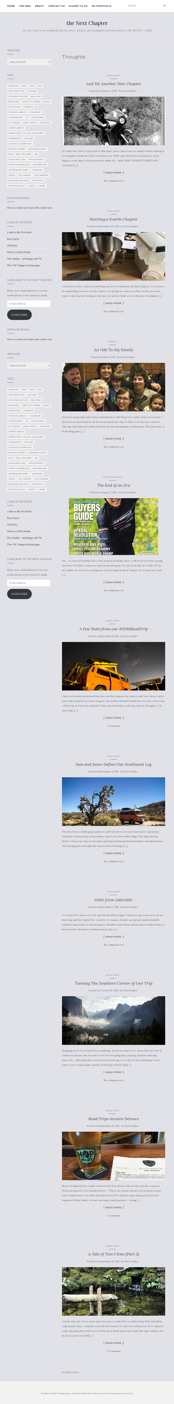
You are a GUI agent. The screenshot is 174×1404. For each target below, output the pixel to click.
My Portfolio (101, 6)
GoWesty (12, 245)
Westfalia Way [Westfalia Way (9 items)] (16, 186)
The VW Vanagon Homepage (23, 265)
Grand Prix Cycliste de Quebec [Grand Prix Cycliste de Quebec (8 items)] (26, 133)
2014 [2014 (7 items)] (32, 86)
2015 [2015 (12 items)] (40, 86)
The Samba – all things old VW (24, 258)
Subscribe (19, 314)
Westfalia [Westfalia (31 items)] (38, 180)
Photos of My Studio (19, 252)
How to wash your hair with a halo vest (29, 207)
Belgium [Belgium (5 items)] (36, 96)
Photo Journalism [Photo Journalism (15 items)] (18, 165)
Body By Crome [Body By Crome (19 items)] (31, 102)
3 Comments (114, 1351)
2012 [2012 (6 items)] (24, 86)
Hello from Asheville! (113, 899)
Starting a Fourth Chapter (114, 219)
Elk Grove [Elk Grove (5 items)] (14, 123)
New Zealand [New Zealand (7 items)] (23, 154)
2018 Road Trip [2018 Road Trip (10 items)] (16, 91)
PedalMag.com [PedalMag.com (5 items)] (16, 159)
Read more (113, 172)
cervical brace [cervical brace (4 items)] (17, 112)
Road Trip (112, 620)
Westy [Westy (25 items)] (32, 186)
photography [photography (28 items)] (36, 159)
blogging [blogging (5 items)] (13, 102)
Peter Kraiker (129, 91)
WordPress (128, 1393)
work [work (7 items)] (42, 186)
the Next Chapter (87, 23)
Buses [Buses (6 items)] (47, 102)
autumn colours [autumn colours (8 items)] (18, 96)
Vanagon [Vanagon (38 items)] (37, 170)
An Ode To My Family (113, 349)
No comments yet (114, 180)
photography (112, 477)
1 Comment (113, 725)
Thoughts (113, 75)
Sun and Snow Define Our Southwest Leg (113, 764)
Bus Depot (13, 238)
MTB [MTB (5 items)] (10, 154)
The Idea (25, 6)
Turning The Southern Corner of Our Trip (113, 983)
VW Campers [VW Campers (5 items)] (41, 175)
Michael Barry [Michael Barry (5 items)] (16, 149)
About (39, 6)
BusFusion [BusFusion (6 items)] (14, 107)
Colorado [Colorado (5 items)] (35, 112)
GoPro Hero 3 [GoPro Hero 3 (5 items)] (16, 128)
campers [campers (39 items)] (28, 107)
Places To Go (78, 6)
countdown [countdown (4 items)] (15, 117)
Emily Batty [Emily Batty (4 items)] (30, 123)
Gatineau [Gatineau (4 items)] (45, 123)
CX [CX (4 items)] (26, 117)
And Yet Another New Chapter (113, 83)
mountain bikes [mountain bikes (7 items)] (37, 149)
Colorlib (106, 1393)
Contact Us (56, 6)
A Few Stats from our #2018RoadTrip (113, 628)
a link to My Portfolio (19, 232)
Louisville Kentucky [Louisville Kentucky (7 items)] (20, 144)
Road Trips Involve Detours (114, 1118)
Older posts (70, 1372)
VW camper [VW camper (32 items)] (24, 175)
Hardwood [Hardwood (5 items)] (14, 138)
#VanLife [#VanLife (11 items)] (13, 86)
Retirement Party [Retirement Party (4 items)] (18, 170)
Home (11, 6)
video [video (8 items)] (11, 175)
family (112, 341)
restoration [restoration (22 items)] (40, 165)
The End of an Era (113, 485)
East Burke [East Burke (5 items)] (38, 117)
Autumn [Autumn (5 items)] (32, 91)
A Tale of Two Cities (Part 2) (113, 1254)
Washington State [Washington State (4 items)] (18, 180)
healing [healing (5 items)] (28, 138)
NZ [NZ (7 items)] (36, 154)
